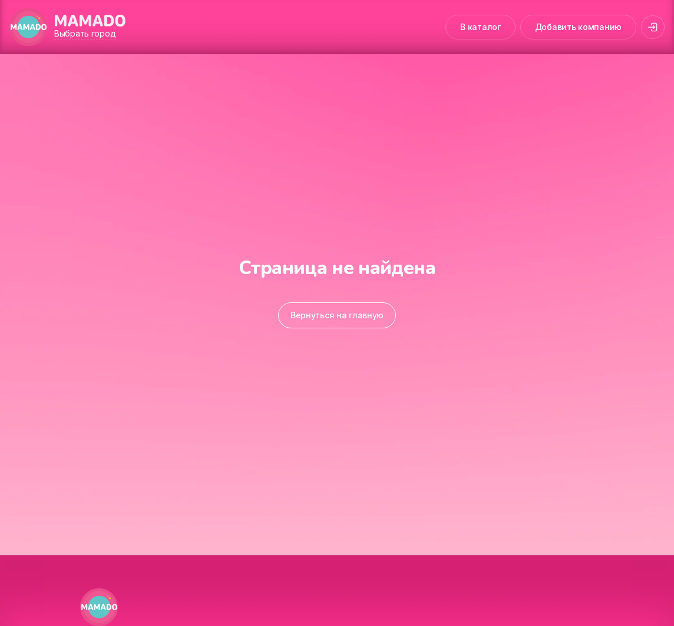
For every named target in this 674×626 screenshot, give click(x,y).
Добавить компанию (578, 27)
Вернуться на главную (337, 315)
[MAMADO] (28, 27)
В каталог (480, 27)
